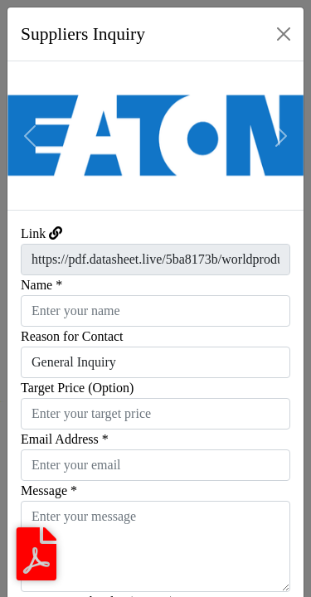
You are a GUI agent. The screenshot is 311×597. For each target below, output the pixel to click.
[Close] (283, 34)
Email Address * (65, 439)
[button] (29, 135)
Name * (41, 285)
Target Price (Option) (77, 388)
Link (33, 233)
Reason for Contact (72, 336)
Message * (49, 490)
